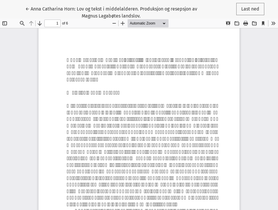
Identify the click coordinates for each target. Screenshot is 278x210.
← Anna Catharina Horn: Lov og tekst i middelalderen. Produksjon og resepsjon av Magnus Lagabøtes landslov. (111, 12)
